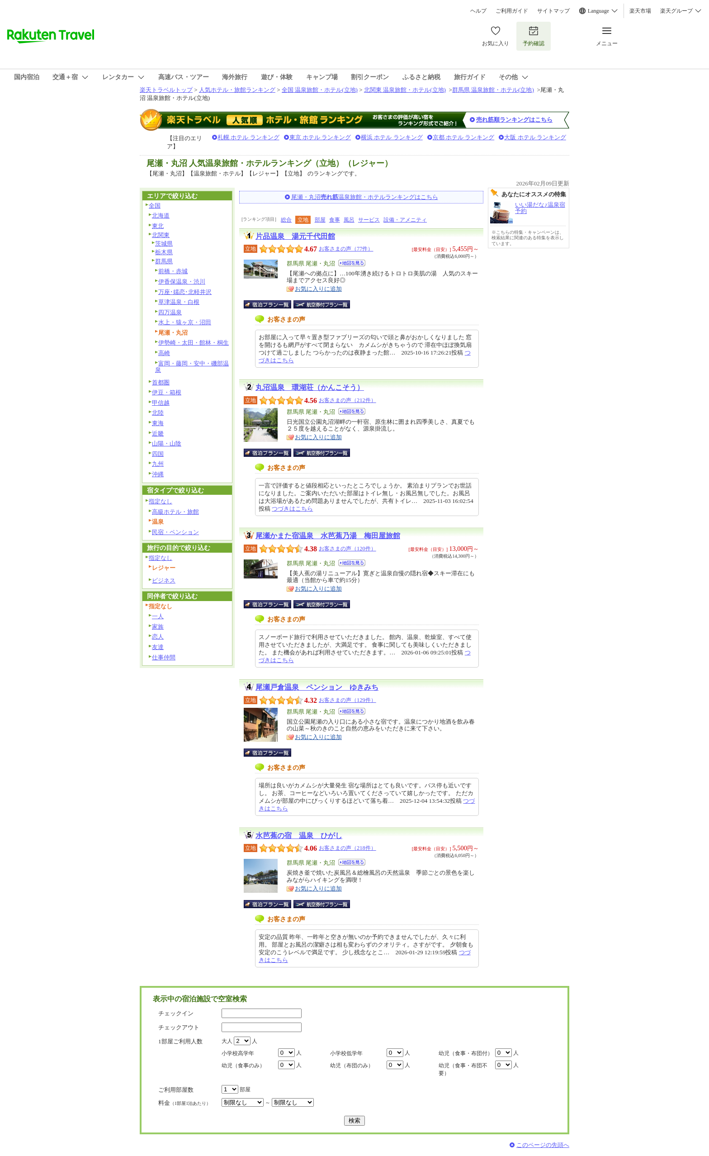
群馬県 (164, 261)
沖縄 (158, 474)
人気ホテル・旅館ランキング (237, 89)
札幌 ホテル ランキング (248, 137)
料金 (184, 1102)
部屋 (320, 220)
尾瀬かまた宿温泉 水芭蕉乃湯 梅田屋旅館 (327, 536)
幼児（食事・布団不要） (463, 1069)
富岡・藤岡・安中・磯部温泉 (192, 367)
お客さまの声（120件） (347, 548)
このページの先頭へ (542, 1145)
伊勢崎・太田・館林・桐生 (193, 342)
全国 (155, 205)
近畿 (158, 433)
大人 (227, 1041)
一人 (158, 616)
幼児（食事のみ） (243, 1065)
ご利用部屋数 (176, 1089)
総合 (286, 220)
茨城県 (164, 243)
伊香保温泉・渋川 (181, 281)
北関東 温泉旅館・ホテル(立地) (405, 89)
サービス (369, 220)
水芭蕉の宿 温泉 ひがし (298, 835)
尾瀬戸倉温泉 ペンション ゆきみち (316, 687)
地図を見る (351, 263)
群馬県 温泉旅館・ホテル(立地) (493, 89)
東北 (158, 226)
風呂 (349, 220)
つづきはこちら (292, 508)
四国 (158, 453)
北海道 (161, 215)
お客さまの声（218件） (347, 848)
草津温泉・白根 (178, 301)
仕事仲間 (163, 657)
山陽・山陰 (166, 443)
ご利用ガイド (512, 11)
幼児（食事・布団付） (466, 1053)
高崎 (164, 353)
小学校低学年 (346, 1053)
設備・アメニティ (405, 220)
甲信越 (161, 402)
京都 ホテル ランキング (464, 137)
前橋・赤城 (173, 271)
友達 (158, 647)
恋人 (158, 636)
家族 (158, 626)
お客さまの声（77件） (346, 249)
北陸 (158, 412)
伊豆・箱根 (166, 392)
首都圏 (161, 382)
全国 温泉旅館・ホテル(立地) (320, 89)
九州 (158, 463)
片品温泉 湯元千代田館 (295, 236)
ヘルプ (478, 11)
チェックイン (176, 1013)
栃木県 (164, 252)
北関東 (161, 235)
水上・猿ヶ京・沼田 (184, 322)
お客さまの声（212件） (347, 400)
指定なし (160, 501)
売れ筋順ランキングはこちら (514, 119)
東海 (158, 423)
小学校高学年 (238, 1053)
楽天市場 (640, 11)
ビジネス (163, 580)
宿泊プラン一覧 (272, 304)
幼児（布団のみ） (351, 1065)
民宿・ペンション (175, 532)
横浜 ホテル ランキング (392, 137)
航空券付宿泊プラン (321, 304)
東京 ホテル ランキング (320, 137)
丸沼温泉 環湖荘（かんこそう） (309, 387)
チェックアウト (178, 1027)
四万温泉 (170, 312)
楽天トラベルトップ (166, 89)
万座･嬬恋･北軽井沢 (185, 292)
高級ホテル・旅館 (175, 511)
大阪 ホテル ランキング (535, 137)
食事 (334, 220)
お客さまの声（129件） (347, 700)
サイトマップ (553, 11)
